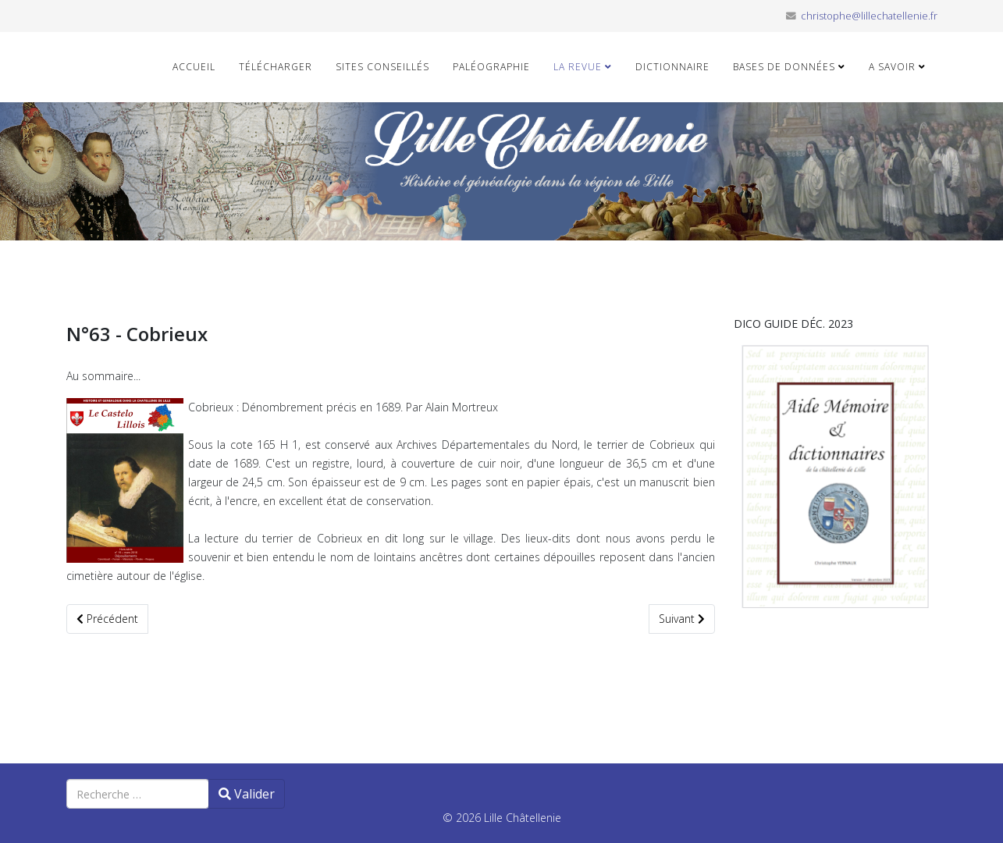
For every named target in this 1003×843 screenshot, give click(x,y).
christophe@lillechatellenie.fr (869, 16)
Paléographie (491, 66)
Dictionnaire (672, 66)
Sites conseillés (382, 66)
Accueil (194, 66)
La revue (577, 66)
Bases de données (784, 66)
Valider (247, 793)
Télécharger (275, 66)
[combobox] (137, 794)
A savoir (892, 66)
